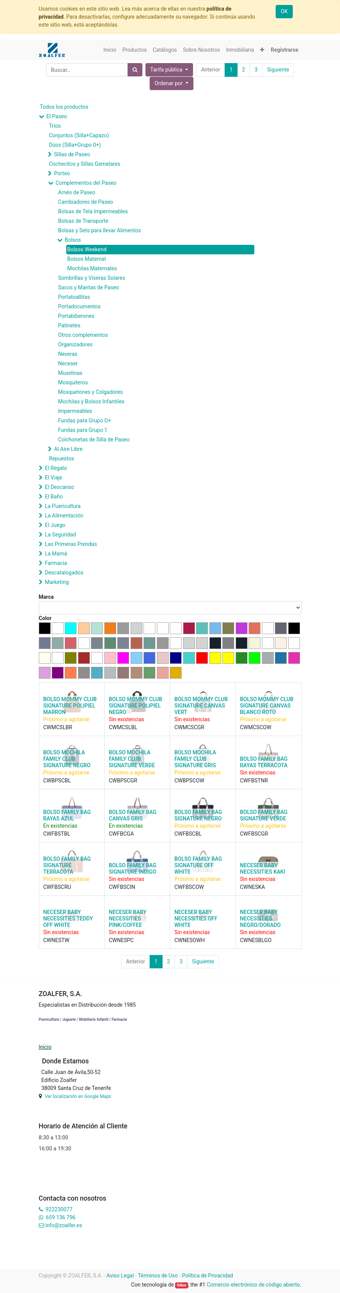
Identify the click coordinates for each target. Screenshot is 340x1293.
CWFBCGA (121, 834)
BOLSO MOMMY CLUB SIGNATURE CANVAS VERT (201, 705)
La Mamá (56, 554)
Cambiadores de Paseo (85, 202)
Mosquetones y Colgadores (90, 392)
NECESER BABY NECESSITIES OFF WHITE (195, 918)
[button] (262, 50)
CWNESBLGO (255, 940)
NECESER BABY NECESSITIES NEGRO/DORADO (260, 918)
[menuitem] (109, 50)
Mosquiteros (73, 382)
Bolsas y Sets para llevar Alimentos (99, 230)
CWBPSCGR (123, 780)
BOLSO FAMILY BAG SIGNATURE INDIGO (132, 868)
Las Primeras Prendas (71, 544)
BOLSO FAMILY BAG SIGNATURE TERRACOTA (67, 865)
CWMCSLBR (57, 727)
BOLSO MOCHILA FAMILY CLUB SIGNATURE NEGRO (67, 758)
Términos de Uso (158, 1275)
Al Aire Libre (68, 449)
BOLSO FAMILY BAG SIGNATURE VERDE (263, 815)
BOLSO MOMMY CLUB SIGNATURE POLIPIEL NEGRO (135, 705)
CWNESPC (121, 940)
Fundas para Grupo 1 (82, 430)
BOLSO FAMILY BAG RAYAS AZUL (67, 815)
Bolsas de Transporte (83, 221)
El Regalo (56, 468)
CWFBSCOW (189, 887)
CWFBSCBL (188, 834)
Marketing (57, 582)
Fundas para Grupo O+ (84, 420)
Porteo (62, 173)
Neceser (68, 363)
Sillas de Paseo (72, 154)
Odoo (181, 1285)
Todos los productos (64, 107)
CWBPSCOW (189, 780)
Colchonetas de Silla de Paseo (94, 439)
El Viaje (53, 477)
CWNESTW (56, 940)
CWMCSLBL (123, 727)
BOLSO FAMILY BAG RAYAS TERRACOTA (263, 762)
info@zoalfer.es (63, 1225)
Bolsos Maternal (86, 259)
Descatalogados (64, 573)
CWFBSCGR (254, 834)
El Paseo (56, 116)
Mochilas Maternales (92, 268)
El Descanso (59, 487)
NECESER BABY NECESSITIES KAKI (262, 868)
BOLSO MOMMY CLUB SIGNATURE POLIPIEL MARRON (70, 705)
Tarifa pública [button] (167, 70)
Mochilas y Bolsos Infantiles (91, 401)
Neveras (68, 354)
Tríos (55, 126)
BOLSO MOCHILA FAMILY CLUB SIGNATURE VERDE (132, 758)
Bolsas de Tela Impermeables (93, 211)
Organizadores (75, 344)
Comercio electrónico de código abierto (253, 1285)
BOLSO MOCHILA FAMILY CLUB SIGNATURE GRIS (195, 758)
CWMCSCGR (189, 727)
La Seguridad (60, 534)
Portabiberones (76, 316)
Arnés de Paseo (77, 192)
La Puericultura (63, 506)
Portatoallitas (74, 297)
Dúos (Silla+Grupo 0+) (75, 145)
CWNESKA (252, 887)
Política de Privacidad (207, 1275)
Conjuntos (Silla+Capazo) (79, 135)
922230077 (58, 1209)
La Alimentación (64, 515)
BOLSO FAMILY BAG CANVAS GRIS (132, 815)
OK (284, 11)
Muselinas (70, 373)
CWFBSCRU (57, 887)
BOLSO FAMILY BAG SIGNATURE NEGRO (198, 815)
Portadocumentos (79, 306)
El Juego (55, 525)
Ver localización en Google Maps (78, 1096)
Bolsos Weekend (87, 249)
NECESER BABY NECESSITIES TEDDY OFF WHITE (68, 918)
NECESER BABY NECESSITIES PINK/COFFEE (128, 918)
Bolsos (73, 240)
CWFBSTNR (254, 780)
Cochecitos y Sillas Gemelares (84, 164)
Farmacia (56, 563)
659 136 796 (61, 1217)
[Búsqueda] (135, 69)
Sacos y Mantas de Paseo (88, 287)
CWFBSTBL (56, 834)
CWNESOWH (189, 940)
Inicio (45, 1047)
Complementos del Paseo (86, 183)
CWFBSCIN (122, 887)
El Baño (54, 496)
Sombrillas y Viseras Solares (91, 278)
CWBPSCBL (57, 780)
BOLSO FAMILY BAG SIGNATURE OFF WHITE (198, 865)
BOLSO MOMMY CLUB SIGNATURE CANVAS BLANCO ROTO (266, 705)
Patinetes (69, 325)
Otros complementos (83, 335)
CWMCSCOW (255, 727)
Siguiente (278, 70)
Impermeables (75, 411)
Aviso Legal (120, 1275)
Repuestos (61, 458)
